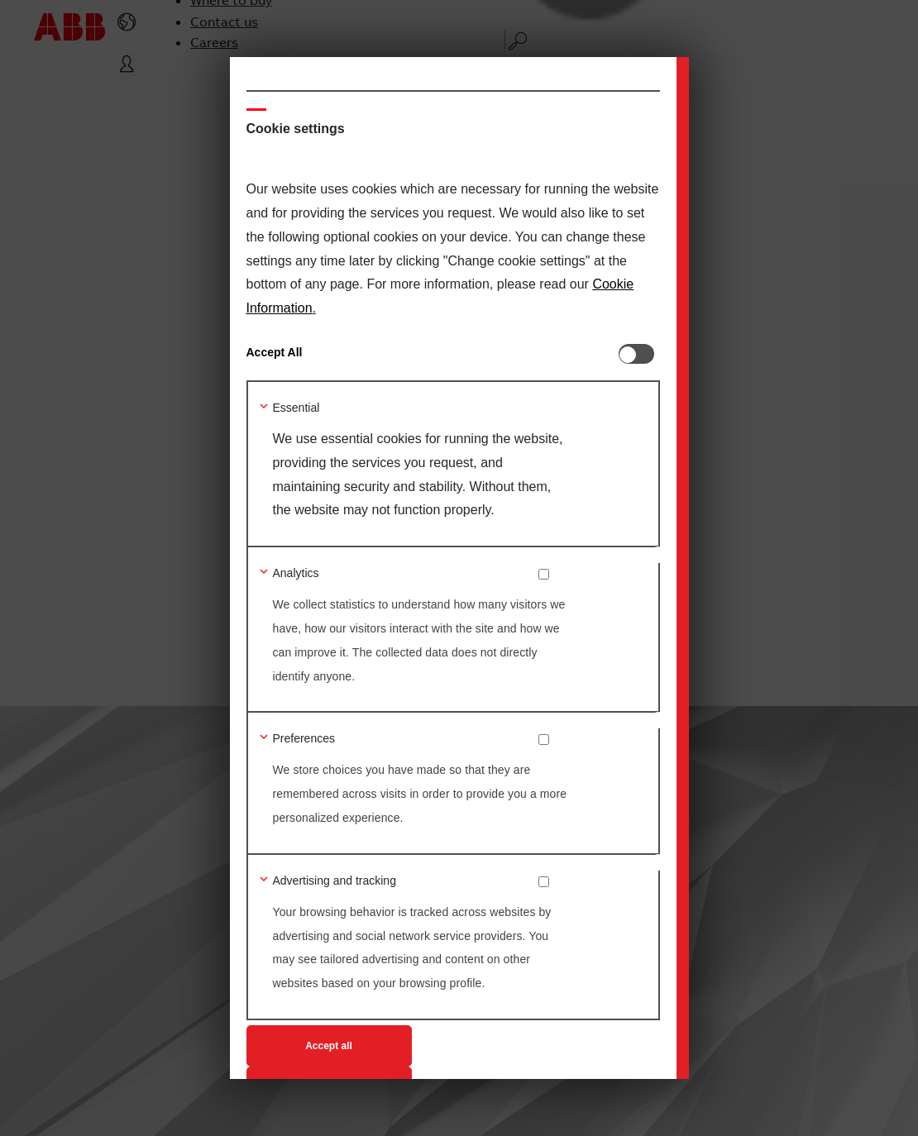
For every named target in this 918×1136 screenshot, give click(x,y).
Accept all (328, 1046)
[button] (374, 408)
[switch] (639, 354)
